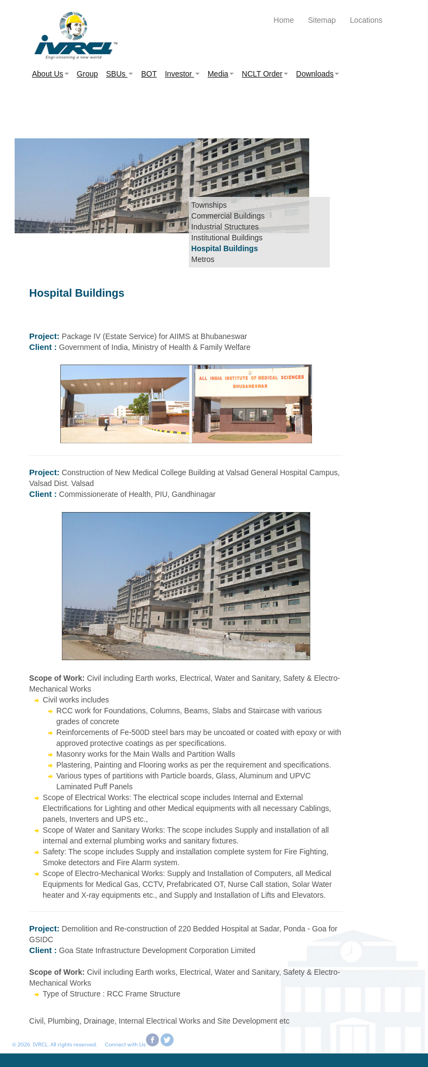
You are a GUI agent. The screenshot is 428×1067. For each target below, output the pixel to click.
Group (87, 73)
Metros (203, 259)
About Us (50, 73)
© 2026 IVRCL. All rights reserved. (52, 1044)
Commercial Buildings (228, 216)
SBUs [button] (119, 73)
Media (221, 73)
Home (283, 20)
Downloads (317, 73)
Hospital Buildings (224, 248)
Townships (209, 205)
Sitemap (322, 20)
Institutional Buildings (227, 237)
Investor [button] (182, 73)
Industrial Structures (225, 226)
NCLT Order (265, 73)
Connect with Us (125, 1044)
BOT (149, 73)
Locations (366, 20)
